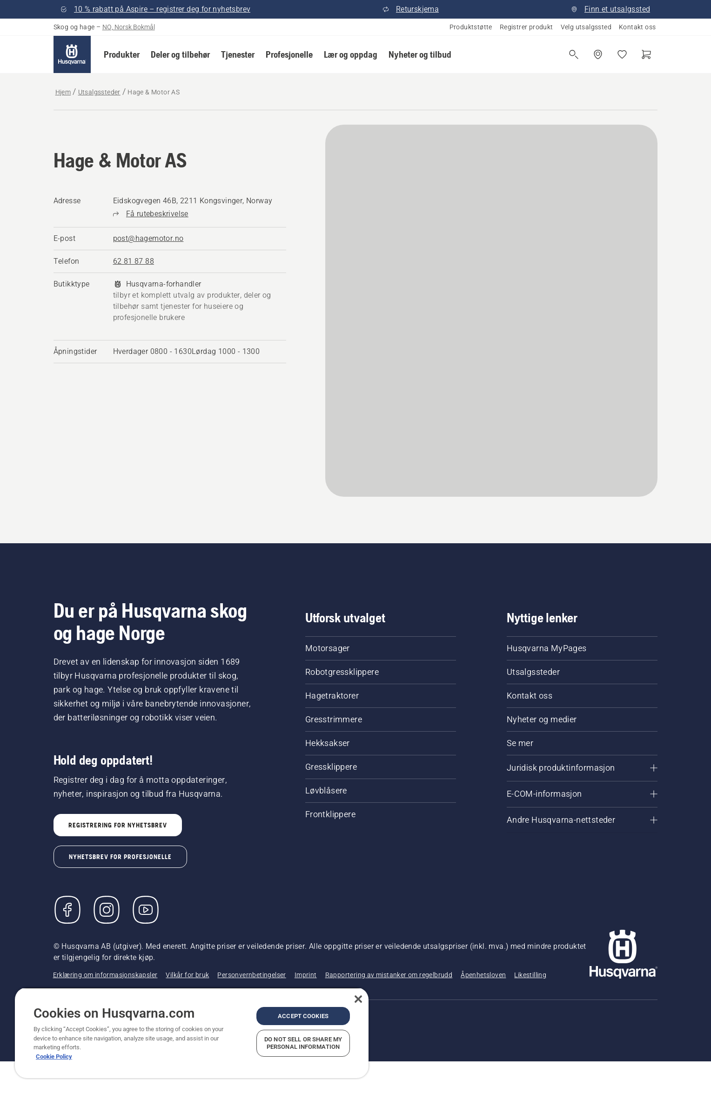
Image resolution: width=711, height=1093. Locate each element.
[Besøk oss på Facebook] (67, 910)
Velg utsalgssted (586, 27)
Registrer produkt (526, 27)
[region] (192, 1032)
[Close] (358, 999)
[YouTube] (146, 910)
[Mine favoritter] (622, 54)
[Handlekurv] (646, 54)
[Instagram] (107, 910)
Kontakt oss (637, 27)
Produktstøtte (470, 27)
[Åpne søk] (574, 54)
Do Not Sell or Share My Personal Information (303, 1043)
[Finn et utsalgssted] (598, 54)
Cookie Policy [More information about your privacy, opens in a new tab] (54, 1056)
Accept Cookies (303, 1016)
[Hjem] (72, 54)
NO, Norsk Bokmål (128, 27)
